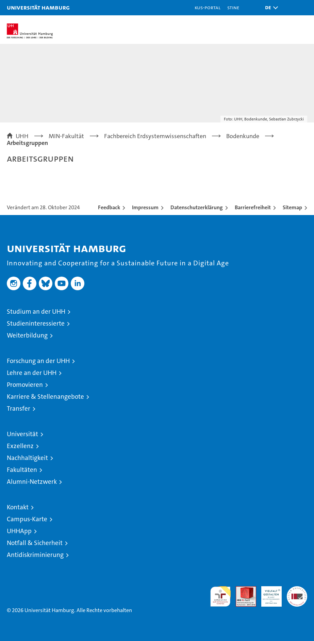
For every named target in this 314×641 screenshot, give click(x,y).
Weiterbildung (27, 335)
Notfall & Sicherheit (35, 543)
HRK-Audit (267, 593)
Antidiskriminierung (35, 554)
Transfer (18, 408)
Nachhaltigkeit (27, 458)
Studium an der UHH (36, 311)
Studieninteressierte (36, 323)
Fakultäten (22, 469)
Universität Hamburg (38, 7)
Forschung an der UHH (38, 361)
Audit (242, 589)
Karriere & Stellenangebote (45, 396)
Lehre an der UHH (31, 372)
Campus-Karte (27, 519)
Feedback (109, 207)
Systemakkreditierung (297, 589)
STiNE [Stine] (233, 7)
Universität (22, 434)
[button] (269, 7)
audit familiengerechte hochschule (220, 596)
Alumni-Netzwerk (32, 481)
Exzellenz (20, 446)
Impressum (145, 207)
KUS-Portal (207, 7)
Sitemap (292, 207)
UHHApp (19, 531)
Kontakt (18, 507)
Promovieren (25, 384)
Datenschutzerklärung (196, 207)
